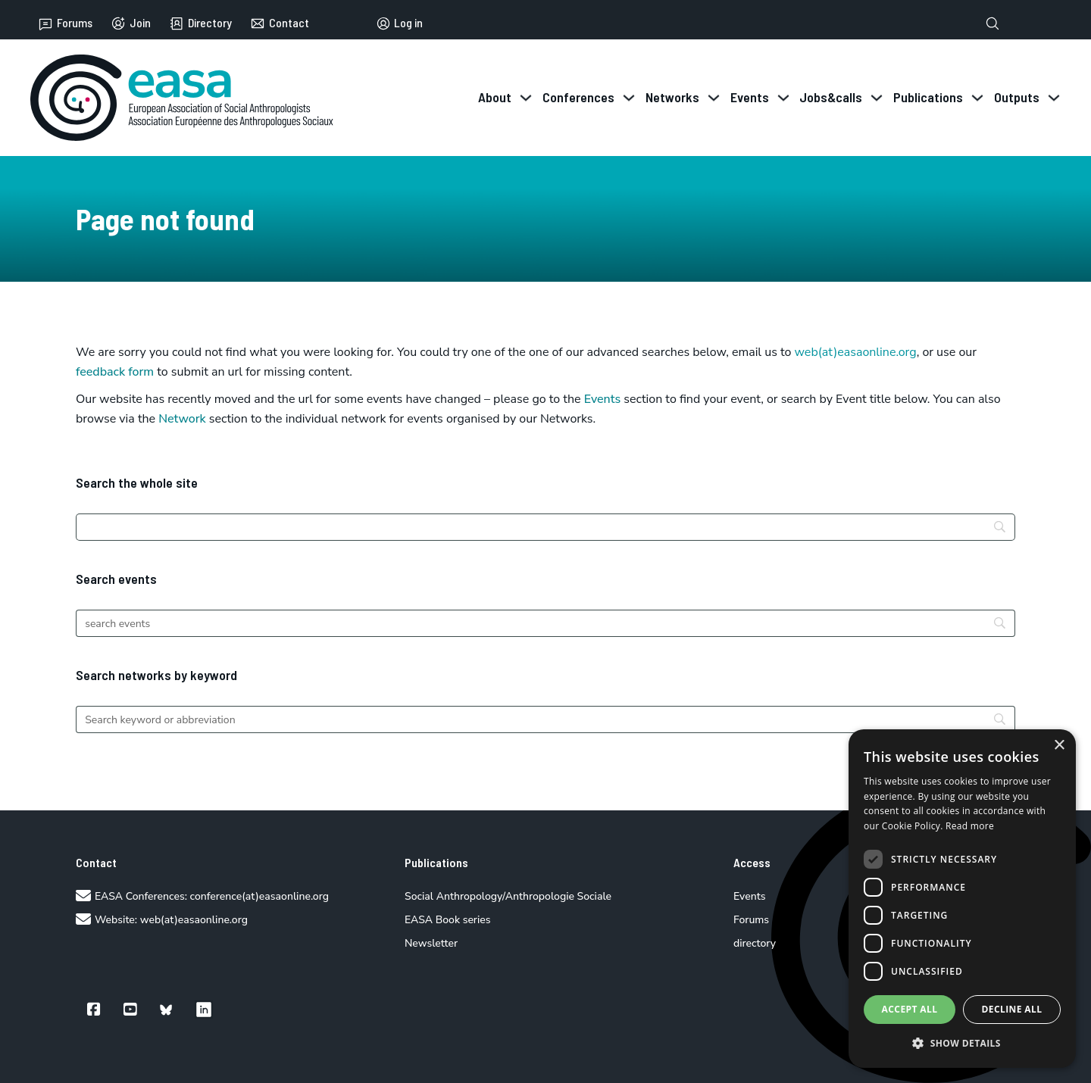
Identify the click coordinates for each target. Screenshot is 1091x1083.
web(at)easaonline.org (194, 920)
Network (182, 418)
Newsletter (431, 943)
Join (131, 23)
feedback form (115, 372)
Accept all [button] (910, 1009)
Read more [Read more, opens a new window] (970, 825)
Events (602, 399)
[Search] (545, 527)
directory (754, 943)
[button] (962, 1043)
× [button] (1058, 745)
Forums (65, 23)
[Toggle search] (992, 23)
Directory (200, 23)
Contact (279, 23)
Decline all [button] (1012, 1009)
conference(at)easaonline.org (259, 896)
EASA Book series (448, 920)
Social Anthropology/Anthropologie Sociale (508, 896)
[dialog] (962, 898)
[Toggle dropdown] (526, 98)
